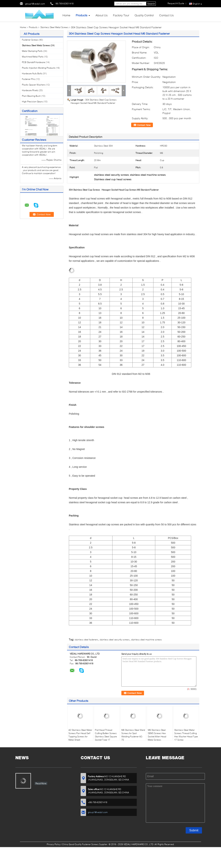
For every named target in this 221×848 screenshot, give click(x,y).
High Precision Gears (32, 101)
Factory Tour (121, 15)
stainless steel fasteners (86, 639)
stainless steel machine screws (146, 639)
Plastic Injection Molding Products (38, 67)
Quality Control (144, 15)
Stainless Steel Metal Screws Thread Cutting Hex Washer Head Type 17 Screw (186, 735)
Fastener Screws (30, 39)
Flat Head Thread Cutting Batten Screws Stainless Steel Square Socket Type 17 (106, 735)
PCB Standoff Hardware (33, 62)
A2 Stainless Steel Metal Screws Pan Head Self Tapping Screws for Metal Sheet (80, 735)
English (197, 3)
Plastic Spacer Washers (33, 84)
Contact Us (166, 15)
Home (66, 15)
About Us (101, 15)
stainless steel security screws (115, 639)
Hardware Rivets (30, 90)
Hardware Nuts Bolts (32, 73)
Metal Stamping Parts (32, 51)
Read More (41, 783)
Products (81, 15)
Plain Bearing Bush (31, 96)
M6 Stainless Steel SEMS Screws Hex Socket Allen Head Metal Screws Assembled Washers (158, 736)
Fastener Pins (28, 79)
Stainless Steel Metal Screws (54, 27)
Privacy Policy (54, 844)
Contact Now (144, 125)
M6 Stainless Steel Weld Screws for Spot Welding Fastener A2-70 (133, 735)
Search (151, 3)
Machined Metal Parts (32, 56)
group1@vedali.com (35, 3)
